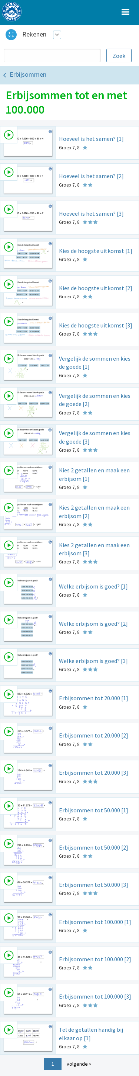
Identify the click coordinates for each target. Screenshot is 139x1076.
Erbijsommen (28, 74)
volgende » (79, 1064)
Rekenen (34, 34)
